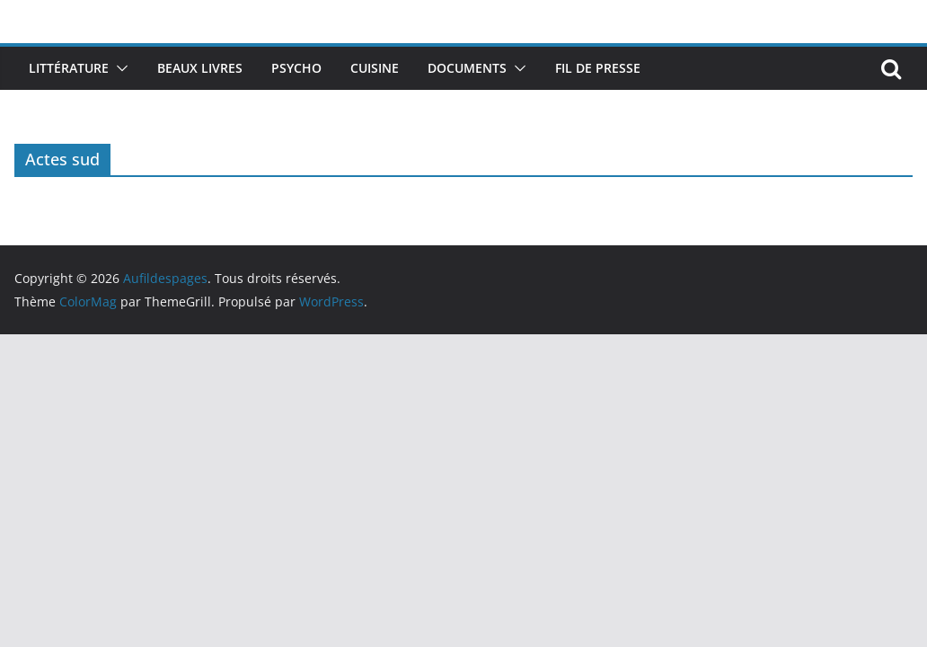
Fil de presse (597, 67)
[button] (118, 68)
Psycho (296, 67)
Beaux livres (200, 67)
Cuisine (374, 67)
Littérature (69, 67)
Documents (467, 67)
